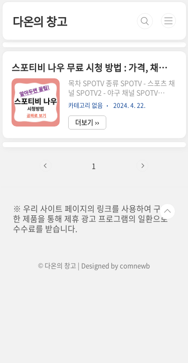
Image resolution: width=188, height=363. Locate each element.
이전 (46, 166)
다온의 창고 (40, 21)
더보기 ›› (87, 122)
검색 (144, 21)
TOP (167, 211)
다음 (142, 166)
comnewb (135, 265)
